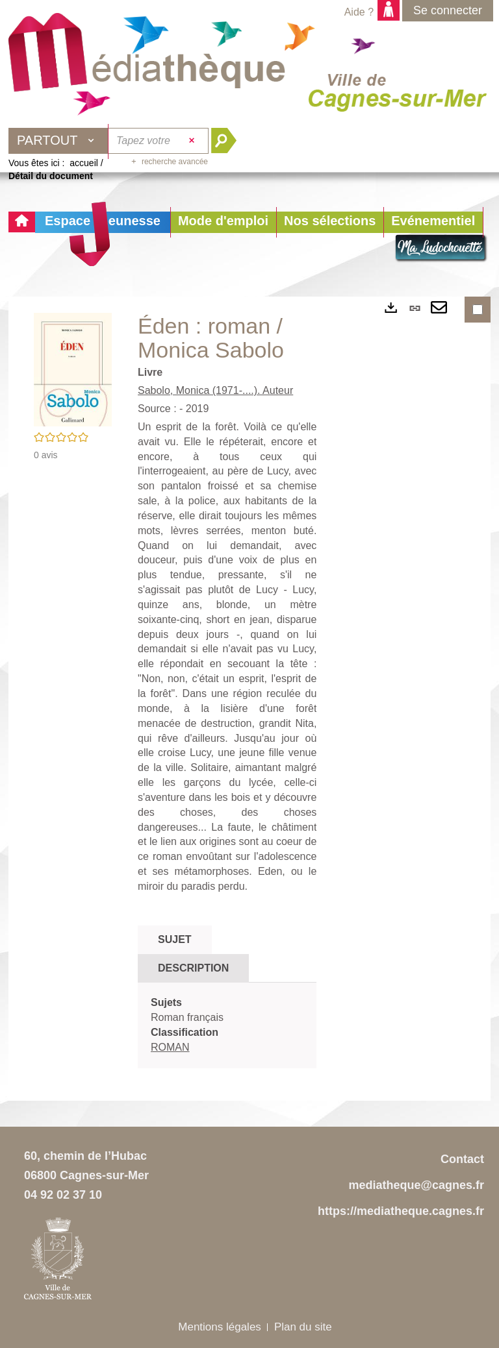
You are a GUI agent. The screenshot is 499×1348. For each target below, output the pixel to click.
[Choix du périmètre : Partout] (58, 141)
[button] (223, 222)
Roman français (187, 1017)
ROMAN (170, 1047)
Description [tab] (193, 968)
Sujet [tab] (175, 939)
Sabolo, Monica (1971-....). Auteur (215, 390)
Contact (462, 1159)
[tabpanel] (227, 1025)
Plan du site (303, 1327)
